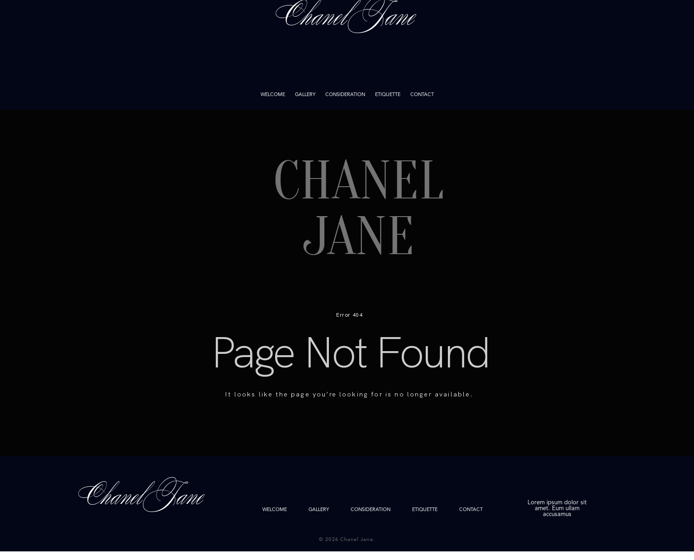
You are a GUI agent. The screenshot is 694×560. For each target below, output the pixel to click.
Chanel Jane (347, 54)
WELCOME (273, 95)
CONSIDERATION (345, 95)
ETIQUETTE (387, 95)
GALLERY (305, 95)
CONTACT (422, 95)
